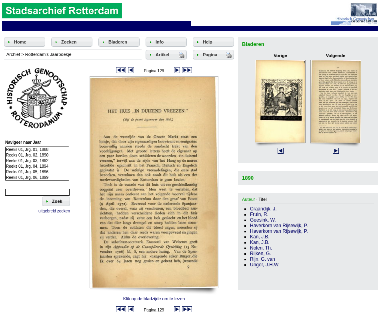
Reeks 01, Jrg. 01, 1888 (37, 150)
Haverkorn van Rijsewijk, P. (279, 225)
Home (20, 42)
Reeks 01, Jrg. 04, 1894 (37, 166)
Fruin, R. (259, 214)
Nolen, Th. (261, 248)
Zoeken (69, 42)
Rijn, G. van (262, 259)
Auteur (248, 199)
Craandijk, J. (263, 209)
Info (160, 42)
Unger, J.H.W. (265, 265)
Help (207, 42)
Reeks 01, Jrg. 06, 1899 (37, 177)
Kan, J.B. (260, 237)
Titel (262, 199)
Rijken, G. (260, 253)
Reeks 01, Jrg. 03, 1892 (37, 161)
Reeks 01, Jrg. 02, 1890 (37, 155)
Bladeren (117, 42)
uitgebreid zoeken (54, 211)
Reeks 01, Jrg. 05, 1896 (37, 172)
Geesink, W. (263, 220)
